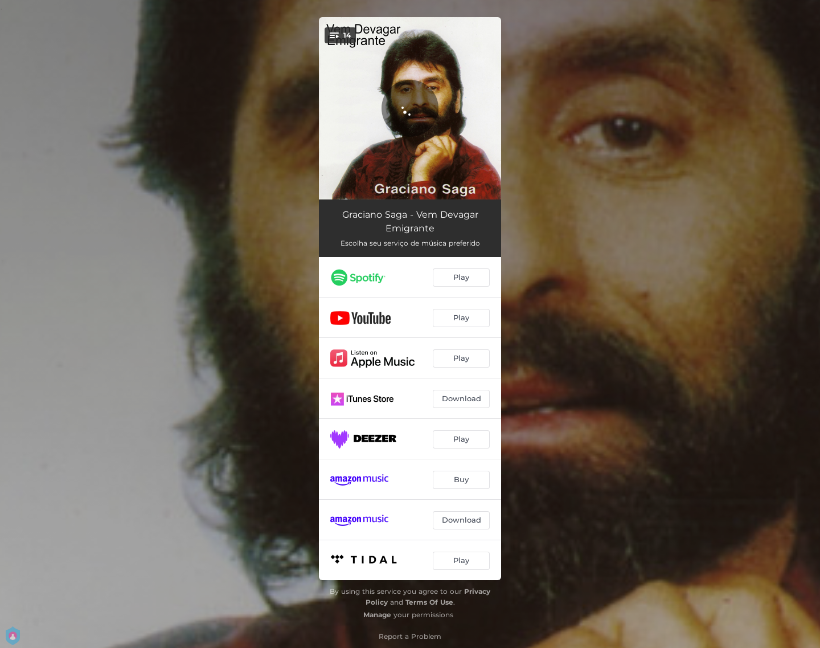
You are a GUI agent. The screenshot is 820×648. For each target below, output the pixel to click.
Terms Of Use (429, 602)
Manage (377, 614)
